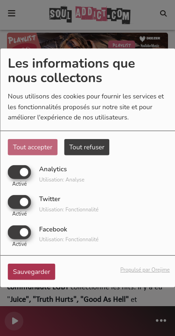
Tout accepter (32, 147)
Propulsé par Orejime (145, 269)
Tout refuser (87, 147)
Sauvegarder (31, 271)
